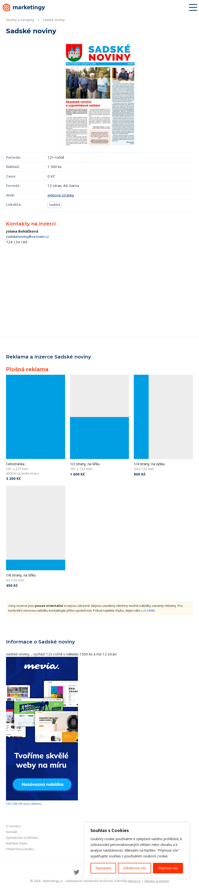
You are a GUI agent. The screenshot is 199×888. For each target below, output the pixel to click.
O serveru (13, 826)
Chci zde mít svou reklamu (23, 804)
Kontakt (11, 832)
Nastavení (103, 868)
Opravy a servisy (156, 881)
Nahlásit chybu (17, 843)
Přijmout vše (168, 868)
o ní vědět (148, 610)
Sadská (54, 204)
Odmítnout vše (134, 868)
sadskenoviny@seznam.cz (27, 236)
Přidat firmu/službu (20, 849)
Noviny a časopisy (20, 19)
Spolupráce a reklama (22, 837)
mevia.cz (134, 881)
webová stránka (60, 195)
